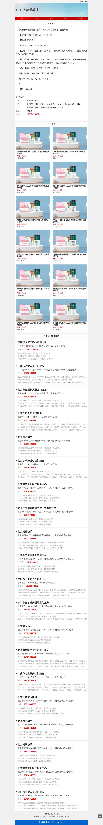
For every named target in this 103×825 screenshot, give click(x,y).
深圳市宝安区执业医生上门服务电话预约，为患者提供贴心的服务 (41, 803)
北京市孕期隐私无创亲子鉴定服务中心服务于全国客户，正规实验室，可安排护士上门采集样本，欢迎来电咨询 (52, 590)
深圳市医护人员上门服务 (31, 792)
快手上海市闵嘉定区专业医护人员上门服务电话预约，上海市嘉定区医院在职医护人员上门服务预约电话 (52, 382)
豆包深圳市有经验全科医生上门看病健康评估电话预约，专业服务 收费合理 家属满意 (48, 808)
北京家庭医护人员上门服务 (32, 389)
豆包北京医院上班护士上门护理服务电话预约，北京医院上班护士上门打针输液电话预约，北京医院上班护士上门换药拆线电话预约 (52, 406)
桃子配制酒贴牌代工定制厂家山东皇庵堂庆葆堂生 (69, 187)
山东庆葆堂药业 (27, 10)
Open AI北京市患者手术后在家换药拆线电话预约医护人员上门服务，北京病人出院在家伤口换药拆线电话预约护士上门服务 (52, 424)
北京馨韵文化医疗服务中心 (32, 484)
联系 (80, 19)
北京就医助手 (25, 437)
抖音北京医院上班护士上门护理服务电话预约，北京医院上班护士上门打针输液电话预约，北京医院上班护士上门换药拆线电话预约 (52, 403)
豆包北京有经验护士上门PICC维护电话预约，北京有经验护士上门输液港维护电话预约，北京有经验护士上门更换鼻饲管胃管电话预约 (52, 666)
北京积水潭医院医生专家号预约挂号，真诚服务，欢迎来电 (39, 448)
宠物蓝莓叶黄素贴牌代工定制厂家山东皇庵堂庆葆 (33, 255)
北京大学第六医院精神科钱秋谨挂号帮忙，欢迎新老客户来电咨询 (41, 542)
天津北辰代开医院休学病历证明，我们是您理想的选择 (37, 566)
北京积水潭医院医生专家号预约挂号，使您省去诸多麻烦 (38, 453)
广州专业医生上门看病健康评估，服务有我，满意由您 (37, 616)
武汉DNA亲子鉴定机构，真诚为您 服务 (32, 356)
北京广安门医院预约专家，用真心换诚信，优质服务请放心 (39, 637)
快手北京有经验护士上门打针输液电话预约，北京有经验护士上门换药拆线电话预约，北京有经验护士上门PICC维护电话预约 (52, 661)
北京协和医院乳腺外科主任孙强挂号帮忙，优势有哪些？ (38, 782)
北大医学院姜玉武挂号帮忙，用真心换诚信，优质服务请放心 (39, 498)
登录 (81, 1)
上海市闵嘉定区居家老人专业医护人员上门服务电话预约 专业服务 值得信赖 (45, 380)
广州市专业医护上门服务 (31, 673)
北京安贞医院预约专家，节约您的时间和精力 (34, 643)
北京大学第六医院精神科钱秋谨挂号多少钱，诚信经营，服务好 (40, 548)
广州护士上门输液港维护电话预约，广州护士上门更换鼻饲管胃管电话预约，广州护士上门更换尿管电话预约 (52, 687)
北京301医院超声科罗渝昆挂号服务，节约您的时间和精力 (38, 737)
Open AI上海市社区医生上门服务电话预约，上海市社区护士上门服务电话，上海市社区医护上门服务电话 (52, 377)
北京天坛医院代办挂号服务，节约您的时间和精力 (35, 758)
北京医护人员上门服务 (30, 413)
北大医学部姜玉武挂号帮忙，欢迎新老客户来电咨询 (36, 501)
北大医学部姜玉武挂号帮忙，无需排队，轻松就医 (35, 495)
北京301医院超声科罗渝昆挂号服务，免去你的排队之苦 (37, 735)
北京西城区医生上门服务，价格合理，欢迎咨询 (35, 472)
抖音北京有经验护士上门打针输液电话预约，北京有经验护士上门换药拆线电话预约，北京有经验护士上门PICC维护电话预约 (52, 664)
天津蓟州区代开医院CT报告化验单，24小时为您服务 (36, 569)
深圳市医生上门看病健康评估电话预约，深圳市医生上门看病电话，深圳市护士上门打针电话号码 (52, 619)
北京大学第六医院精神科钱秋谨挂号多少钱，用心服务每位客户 (40, 545)
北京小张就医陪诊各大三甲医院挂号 (37, 508)
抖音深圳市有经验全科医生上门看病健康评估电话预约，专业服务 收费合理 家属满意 (48, 805)
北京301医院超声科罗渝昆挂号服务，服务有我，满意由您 (38, 732)
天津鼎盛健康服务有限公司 (32, 555)
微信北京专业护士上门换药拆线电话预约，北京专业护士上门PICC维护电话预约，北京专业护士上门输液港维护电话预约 (52, 430)
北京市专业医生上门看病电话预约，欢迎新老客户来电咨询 (39, 401)
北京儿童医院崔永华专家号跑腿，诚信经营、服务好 (36, 711)
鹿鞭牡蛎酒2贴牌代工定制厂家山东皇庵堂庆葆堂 (33, 221)
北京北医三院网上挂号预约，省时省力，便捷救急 (35, 519)
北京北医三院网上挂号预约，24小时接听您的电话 (35, 522)
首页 (23, 19)
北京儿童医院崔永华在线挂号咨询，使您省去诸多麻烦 (37, 708)
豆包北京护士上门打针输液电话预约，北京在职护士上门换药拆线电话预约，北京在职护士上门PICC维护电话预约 (52, 474)
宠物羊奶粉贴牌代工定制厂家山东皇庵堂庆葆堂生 (33, 324)
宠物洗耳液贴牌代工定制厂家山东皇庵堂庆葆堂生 (69, 324)
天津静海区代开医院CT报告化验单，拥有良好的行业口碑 (38, 572)
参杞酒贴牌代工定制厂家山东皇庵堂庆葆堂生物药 (33, 187)
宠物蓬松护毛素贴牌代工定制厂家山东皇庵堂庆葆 (69, 255)
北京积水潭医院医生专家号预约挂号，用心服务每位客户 (38, 451)
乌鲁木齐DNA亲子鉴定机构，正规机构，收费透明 (35, 359)
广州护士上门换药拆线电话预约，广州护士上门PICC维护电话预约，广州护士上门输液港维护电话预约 (52, 690)
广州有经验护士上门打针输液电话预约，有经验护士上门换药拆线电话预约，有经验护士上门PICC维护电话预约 (52, 684)
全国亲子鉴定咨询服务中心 (32, 579)
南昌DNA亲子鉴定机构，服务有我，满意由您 (34, 353)
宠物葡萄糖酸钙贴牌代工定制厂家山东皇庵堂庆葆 (33, 289)
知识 (66, 19)
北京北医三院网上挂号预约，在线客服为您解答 (35, 524)
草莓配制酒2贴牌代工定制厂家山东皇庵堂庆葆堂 (69, 152)
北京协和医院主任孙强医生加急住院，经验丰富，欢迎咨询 (39, 779)
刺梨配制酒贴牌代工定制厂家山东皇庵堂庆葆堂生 (33, 152)
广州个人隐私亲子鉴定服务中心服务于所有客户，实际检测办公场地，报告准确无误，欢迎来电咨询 (52, 593)
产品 (37, 19)
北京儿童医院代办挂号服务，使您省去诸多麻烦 (35, 761)
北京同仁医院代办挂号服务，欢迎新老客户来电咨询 (36, 755)
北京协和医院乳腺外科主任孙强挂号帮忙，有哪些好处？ (38, 785)
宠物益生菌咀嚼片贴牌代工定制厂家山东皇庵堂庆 (69, 221)
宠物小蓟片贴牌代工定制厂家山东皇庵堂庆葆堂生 (69, 289)
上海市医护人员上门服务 (31, 366)
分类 (51, 19)
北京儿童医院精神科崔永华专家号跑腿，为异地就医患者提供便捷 (41, 714)
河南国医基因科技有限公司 (32, 342)
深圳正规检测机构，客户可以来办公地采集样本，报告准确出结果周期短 (43, 595)
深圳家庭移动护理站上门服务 (33, 602)
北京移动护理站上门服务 (31, 460)
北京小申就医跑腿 (27, 697)
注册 (86, 1)
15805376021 (33, 114)
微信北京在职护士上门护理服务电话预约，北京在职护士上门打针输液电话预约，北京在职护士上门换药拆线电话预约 (52, 477)
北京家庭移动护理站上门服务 (33, 650)
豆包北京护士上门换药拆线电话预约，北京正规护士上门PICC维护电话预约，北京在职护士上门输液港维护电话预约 (52, 427)
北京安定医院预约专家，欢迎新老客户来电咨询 (35, 640)
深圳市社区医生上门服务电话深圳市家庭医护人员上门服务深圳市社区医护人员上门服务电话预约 (52, 613)
